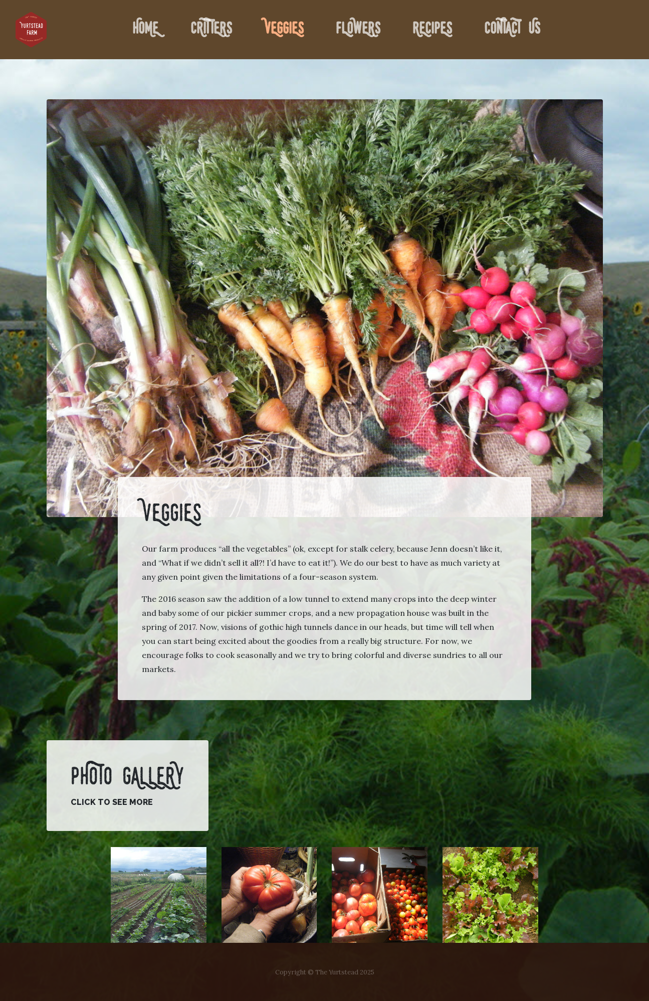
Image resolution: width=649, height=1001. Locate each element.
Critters (211, 30)
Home (147, 28)
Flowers (358, 30)
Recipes (432, 30)
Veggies (284, 30)
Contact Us (512, 30)
